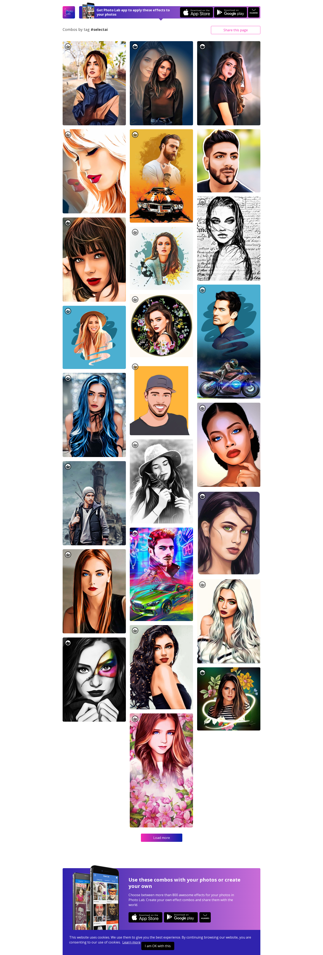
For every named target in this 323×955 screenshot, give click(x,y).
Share (236, 30)
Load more (161, 837)
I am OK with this (158, 946)
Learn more (131, 942)
